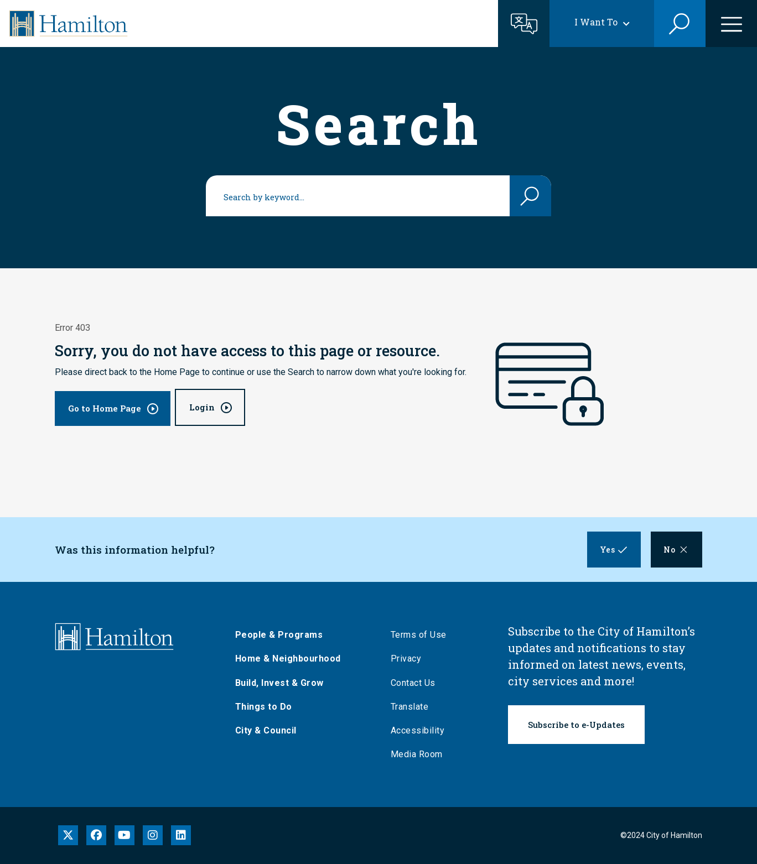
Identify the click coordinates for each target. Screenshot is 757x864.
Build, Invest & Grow (282, 683)
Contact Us (415, 683)
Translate (412, 706)
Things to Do (266, 706)
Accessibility (420, 730)
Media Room (419, 754)
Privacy (408, 658)
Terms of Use (421, 634)
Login (202, 407)
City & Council (268, 730)
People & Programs (282, 634)
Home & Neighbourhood (291, 658)
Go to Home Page (104, 408)
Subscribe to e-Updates (576, 724)
